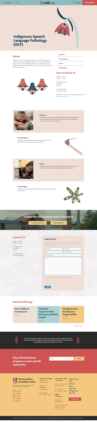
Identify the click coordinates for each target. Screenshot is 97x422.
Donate (71, 388)
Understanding (63, 69)
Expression (62, 56)
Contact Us (72, 385)
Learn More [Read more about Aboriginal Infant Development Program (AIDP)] (65, 319)
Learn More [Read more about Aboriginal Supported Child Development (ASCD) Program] (41, 322)
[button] (7, 3)
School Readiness (63, 60)
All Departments (73, 392)
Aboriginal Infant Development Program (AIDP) (70, 313)
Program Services (74, 381)
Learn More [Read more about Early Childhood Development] (17, 317)
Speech (61, 65)
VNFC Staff (72, 395)
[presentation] (54, 283)
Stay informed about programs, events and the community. (59, 279)
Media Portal (72, 390)
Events (71, 383)
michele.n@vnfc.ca (65, 98)
